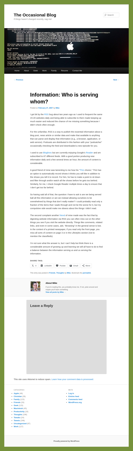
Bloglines (47, 152)
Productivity (19, 411)
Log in (71, 393)
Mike (57, 108)
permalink (87, 273)
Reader (89, 152)
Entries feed (73, 396)
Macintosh (18, 408)
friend (62, 215)
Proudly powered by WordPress (66, 441)
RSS (46, 114)
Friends (52, 273)
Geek (35, 71)
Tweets (17, 420)
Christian (18, 396)
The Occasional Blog (35, 15)
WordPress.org (75, 402)
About (26, 71)
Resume (64, 71)
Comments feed (75, 399)
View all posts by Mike (56, 292)
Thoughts (60, 273)
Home (16, 71)
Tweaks (17, 417)
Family (53, 71)
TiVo (82, 170)
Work (44, 71)
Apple (16, 393)
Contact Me (77, 71)
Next (116, 80)
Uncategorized (20, 423)
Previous (18, 80)
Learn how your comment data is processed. (72, 379)
